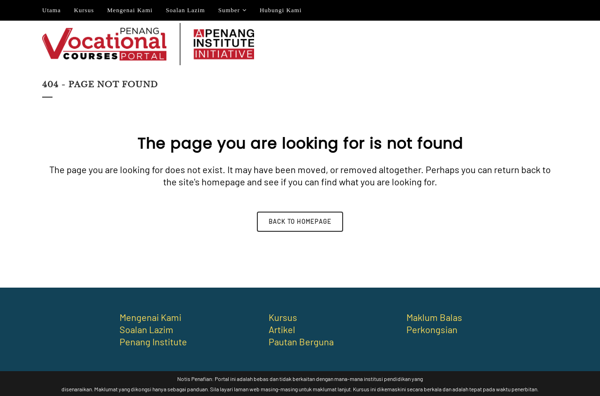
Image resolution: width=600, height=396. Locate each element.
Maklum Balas (434, 317)
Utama (51, 10)
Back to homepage (300, 221)
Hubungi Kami (281, 10)
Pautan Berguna (301, 341)
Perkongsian (432, 329)
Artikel (282, 329)
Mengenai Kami (130, 10)
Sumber (229, 10)
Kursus (84, 10)
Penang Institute (153, 341)
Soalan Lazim (185, 10)
